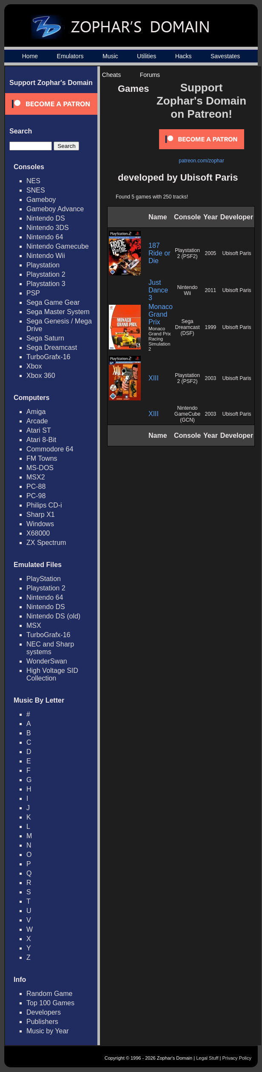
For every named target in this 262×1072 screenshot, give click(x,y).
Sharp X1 (40, 514)
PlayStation (43, 578)
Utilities (146, 56)
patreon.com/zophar (201, 161)
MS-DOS (40, 467)
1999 (210, 327)
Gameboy (41, 199)
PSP (33, 293)
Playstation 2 (46, 274)
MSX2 (35, 477)
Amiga (36, 411)
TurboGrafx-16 (48, 356)
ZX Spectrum (46, 542)
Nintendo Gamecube (57, 246)
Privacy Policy (236, 1058)
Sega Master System (58, 311)
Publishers (42, 1021)
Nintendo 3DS (47, 227)
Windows (40, 523)
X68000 (38, 533)
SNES (35, 190)
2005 (210, 253)
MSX (33, 625)
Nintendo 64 (44, 237)
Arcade (37, 421)
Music (110, 56)
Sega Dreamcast (51, 347)
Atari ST (38, 430)
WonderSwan (46, 661)
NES (33, 180)
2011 (210, 290)
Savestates (225, 56)
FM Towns (41, 458)
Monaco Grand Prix (160, 314)
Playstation (43, 265)
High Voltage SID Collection (52, 674)
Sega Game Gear (53, 302)
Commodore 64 (49, 449)
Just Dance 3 (158, 290)
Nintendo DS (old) (53, 616)
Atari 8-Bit (41, 439)
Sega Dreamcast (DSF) (187, 327)
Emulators (70, 56)
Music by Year (47, 1031)
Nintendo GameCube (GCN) (187, 414)
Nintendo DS (45, 218)
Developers (43, 1012)
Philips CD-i (44, 505)
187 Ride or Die (159, 253)
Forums (150, 74)
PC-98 (36, 495)
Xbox (34, 366)
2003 (210, 378)
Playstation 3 (46, 283)
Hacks (183, 56)
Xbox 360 (40, 375)
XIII (153, 378)
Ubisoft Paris (236, 253)
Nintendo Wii (45, 255)
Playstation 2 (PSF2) (187, 253)
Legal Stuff (207, 1058)
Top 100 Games (50, 1003)
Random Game (49, 993)
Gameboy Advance (55, 209)
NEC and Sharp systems (50, 648)
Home (30, 56)
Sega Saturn (45, 338)
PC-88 (36, 486)
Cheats (111, 74)
